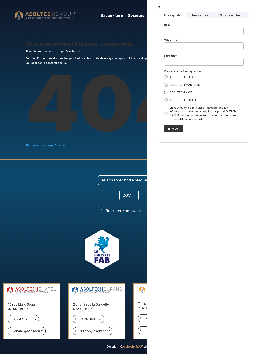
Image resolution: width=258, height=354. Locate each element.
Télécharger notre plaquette (126, 180)
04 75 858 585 (90, 319)
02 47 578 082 (25, 319)
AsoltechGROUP (132, 346)
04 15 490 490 (221, 307)
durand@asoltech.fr (94, 331)
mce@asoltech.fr (223, 319)
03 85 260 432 (156, 318)
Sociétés (136, 16)
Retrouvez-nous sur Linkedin (131, 210)
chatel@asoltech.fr (28, 331)
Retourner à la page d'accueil (46, 145)
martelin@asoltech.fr (160, 330)
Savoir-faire (112, 16)
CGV (126, 195)
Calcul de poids (227, 16)
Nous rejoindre (194, 16)
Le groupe (162, 16)
